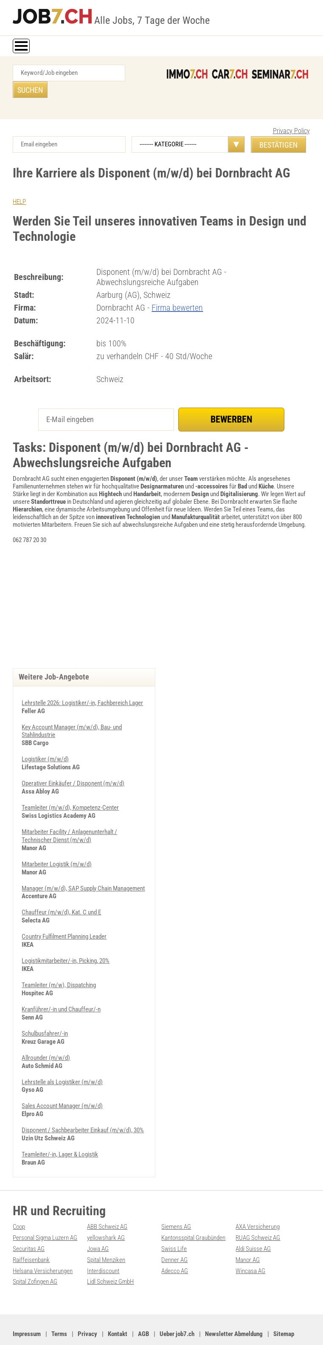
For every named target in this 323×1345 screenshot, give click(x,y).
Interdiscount (103, 1244)
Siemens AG (176, 1202)
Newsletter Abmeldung (234, 1307)
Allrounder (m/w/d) (46, 1035)
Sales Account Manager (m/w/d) (62, 1082)
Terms (59, 1307)
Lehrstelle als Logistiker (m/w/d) (62, 1058)
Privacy (87, 1307)
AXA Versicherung (258, 1202)
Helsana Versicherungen (43, 1244)
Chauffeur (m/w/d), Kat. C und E (61, 892)
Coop (19, 1202)
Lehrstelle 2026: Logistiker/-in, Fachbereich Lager (82, 686)
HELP (19, 185)
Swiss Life (174, 1223)
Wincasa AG (250, 1244)
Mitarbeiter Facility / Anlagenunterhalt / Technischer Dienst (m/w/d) (69, 816)
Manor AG (248, 1234)
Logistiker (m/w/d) (45, 741)
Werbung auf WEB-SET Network (183, 1329)
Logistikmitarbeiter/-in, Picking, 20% (66, 939)
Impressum (27, 1307)
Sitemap (283, 1307)
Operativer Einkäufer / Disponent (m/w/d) (73, 765)
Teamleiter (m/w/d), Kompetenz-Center (70, 789)
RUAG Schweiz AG (258, 1212)
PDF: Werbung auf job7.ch (247, 1329)
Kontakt (117, 1307)
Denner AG (174, 1234)
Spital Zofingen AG (35, 1255)
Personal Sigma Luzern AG (45, 1212)
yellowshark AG (106, 1212)
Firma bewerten (177, 291)
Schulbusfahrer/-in (45, 1011)
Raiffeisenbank (31, 1234)
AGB (143, 1307)
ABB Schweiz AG (107, 1202)
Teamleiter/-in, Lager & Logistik (60, 1130)
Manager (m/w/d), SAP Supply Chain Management (83, 868)
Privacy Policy (291, 114)
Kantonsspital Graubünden (193, 1212)
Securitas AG (29, 1223)
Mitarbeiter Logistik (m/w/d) (57, 844)
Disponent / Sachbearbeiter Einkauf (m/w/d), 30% (83, 1106)
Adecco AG (174, 1244)
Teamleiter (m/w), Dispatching (59, 963)
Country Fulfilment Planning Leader (64, 916)
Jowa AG (98, 1223)
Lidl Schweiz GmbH (110, 1255)
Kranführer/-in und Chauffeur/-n (61, 987)
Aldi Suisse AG (253, 1223)
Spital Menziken (106, 1234)
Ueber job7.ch (177, 1307)
